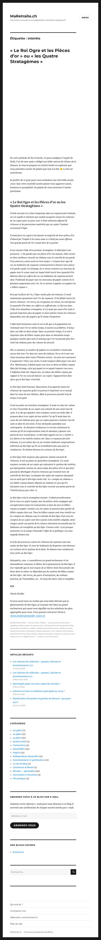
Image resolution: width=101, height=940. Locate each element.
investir (69, 628)
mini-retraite (56, 631)
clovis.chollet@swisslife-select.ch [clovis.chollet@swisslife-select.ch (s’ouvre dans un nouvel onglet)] (27, 615)
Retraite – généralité (24, 771)
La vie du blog (20, 763)
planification (68, 631)
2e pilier (17, 734)
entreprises (49, 625)
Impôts (43, 623)
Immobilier (24, 628)
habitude (14, 628)
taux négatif (24, 636)
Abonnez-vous (25, 825)
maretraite (30, 631)
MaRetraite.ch (23, 16)
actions (51, 623)
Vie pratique (19, 778)
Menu (85, 17)
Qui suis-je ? (16, 904)
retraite (34, 634)
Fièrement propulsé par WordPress (38, 932)
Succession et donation (25, 774)
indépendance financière (47, 628)
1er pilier (17, 730)
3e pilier (17, 737)
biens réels (59, 623)
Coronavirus (19, 745)
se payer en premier (61, 634)
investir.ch (18, 852)
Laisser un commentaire (47, 636)
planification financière (20, 634)
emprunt (28, 625)
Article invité (33, 623)
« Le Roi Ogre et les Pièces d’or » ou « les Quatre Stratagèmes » (40, 56)
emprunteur (38, 625)
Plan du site (16, 924)
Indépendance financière (26, 756)
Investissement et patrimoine (28, 760)
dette (21, 625)
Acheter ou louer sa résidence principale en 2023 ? (39, 691)
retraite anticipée (45, 634)
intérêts (62, 628)
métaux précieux (43, 631)
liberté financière (17, 631)
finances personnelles (64, 625)
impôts (32, 628)
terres (32, 636)
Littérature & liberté (23, 767)
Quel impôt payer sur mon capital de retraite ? (36, 683)
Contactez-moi (18, 911)
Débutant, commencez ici (23, 917)
